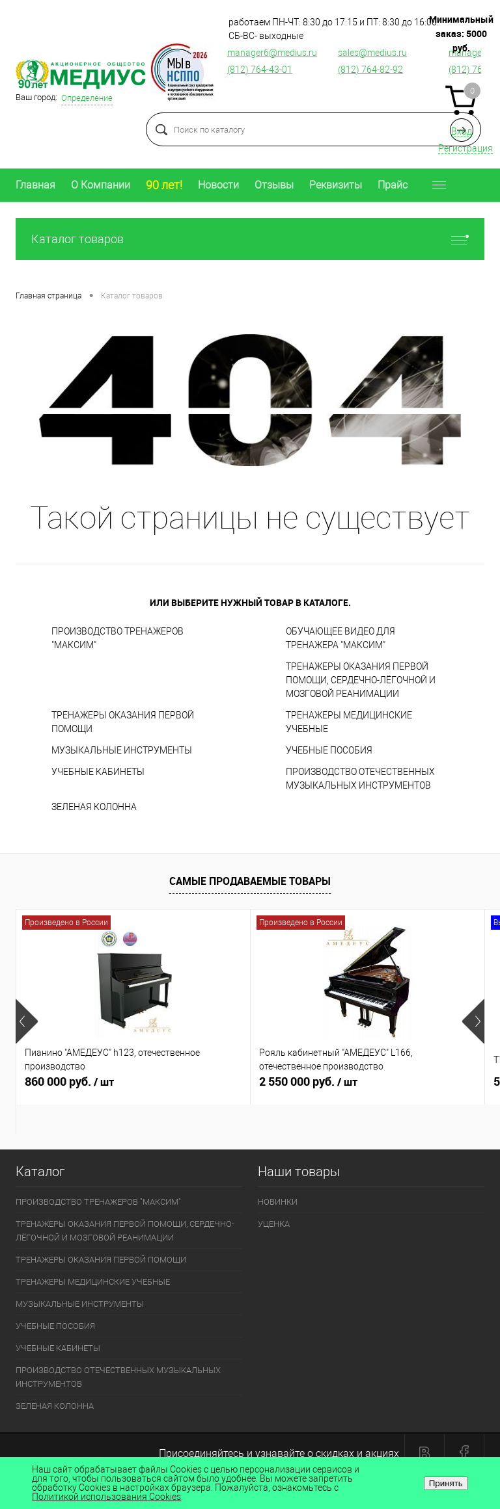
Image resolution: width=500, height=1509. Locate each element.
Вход (461, 131)
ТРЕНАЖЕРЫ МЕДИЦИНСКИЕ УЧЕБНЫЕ (349, 722)
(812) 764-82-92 (370, 69)
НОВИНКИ (278, 1202)
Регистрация (465, 148)
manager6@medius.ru (272, 52)
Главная (35, 185)
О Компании (100, 185)
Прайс (393, 185)
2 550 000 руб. (367, 1087)
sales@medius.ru (372, 52)
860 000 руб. (133, 1087)
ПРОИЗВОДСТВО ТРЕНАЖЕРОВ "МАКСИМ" (117, 638)
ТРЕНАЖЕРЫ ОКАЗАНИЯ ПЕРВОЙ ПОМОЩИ (122, 722)
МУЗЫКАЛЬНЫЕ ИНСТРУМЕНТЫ (121, 750)
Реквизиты (335, 185)
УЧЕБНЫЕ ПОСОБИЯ (329, 750)
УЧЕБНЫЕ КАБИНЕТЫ (98, 772)
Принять (446, 1483)
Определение (87, 98)
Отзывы (274, 185)
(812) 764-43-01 (259, 69)
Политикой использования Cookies (106, 1496)
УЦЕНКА (274, 1224)
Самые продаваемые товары (250, 881)
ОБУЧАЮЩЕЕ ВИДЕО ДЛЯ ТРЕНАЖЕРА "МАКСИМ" (340, 638)
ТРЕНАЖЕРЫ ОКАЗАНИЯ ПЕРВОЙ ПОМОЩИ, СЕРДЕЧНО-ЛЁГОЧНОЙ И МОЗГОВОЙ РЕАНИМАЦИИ (361, 680)
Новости (218, 185)
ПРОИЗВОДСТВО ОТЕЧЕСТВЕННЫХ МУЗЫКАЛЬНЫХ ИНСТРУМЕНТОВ (360, 779)
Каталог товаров (250, 239)
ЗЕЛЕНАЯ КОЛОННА (94, 807)
